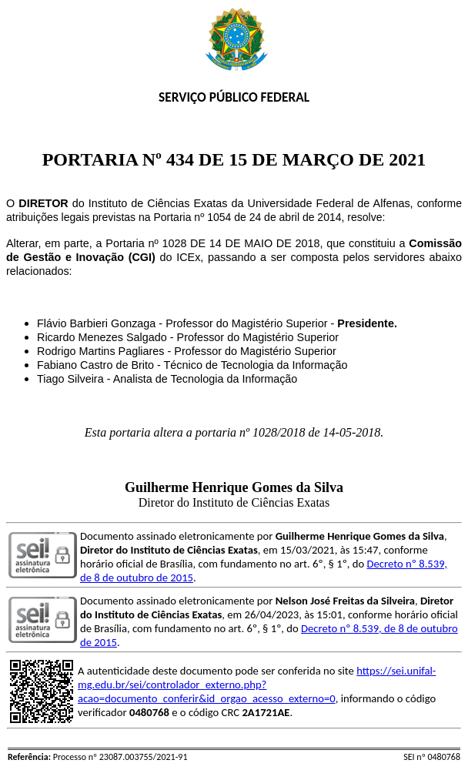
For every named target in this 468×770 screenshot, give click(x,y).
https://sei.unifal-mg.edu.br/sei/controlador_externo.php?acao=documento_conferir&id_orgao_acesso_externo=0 (257, 684)
